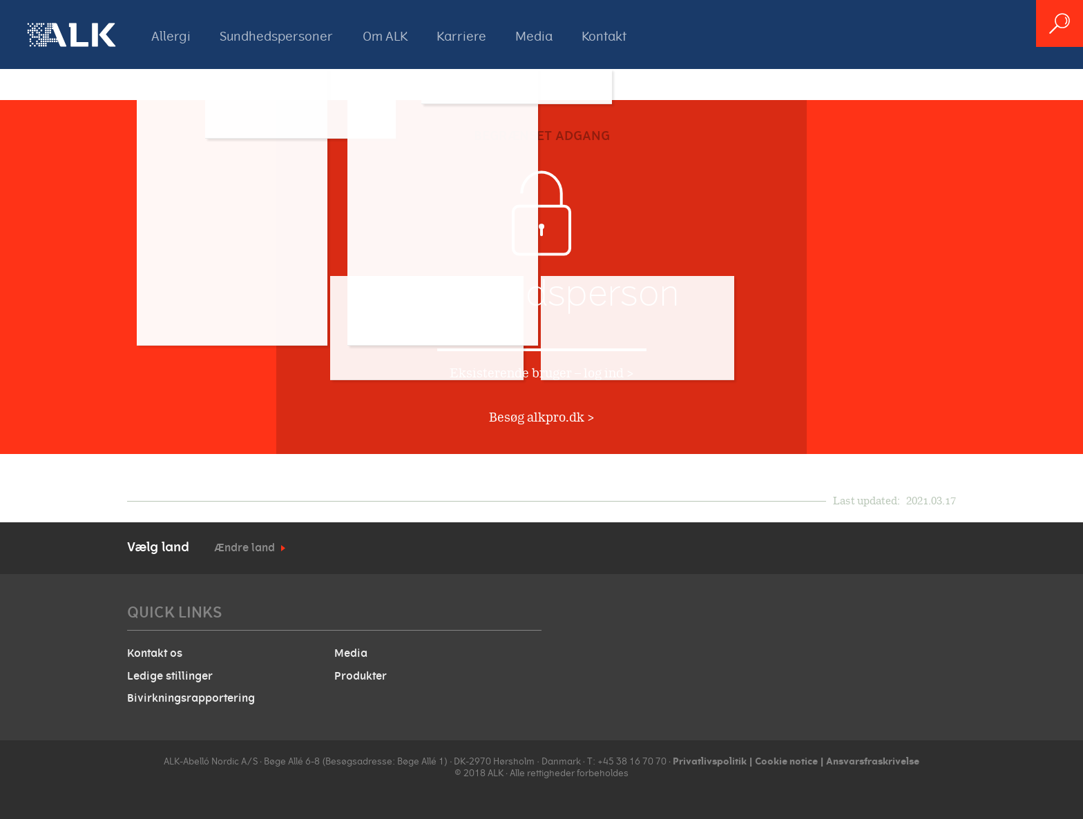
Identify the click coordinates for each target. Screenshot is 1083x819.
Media (534, 36)
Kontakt (604, 36)
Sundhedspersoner (276, 36)
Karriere (461, 36)
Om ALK (385, 36)
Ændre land (244, 548)
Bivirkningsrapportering (191, 698)
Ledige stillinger (170, 676)
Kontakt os (154, 653)
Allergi (171, 36)
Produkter (360, 676)
